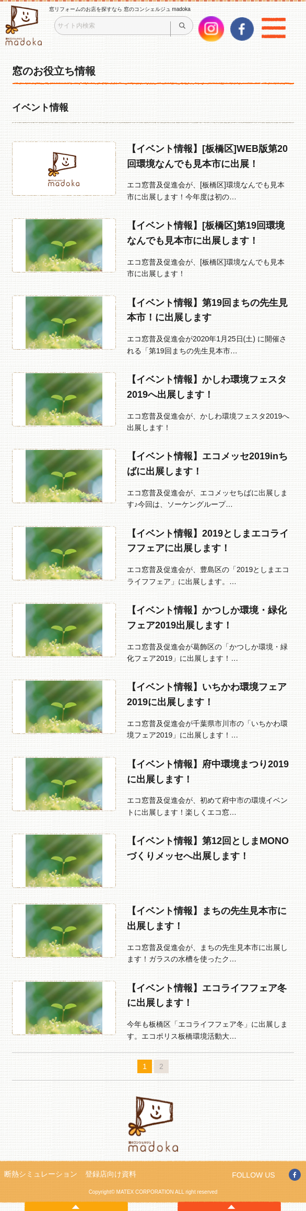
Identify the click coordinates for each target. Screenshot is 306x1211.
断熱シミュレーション (40, 1174)
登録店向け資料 (110, 1174)
